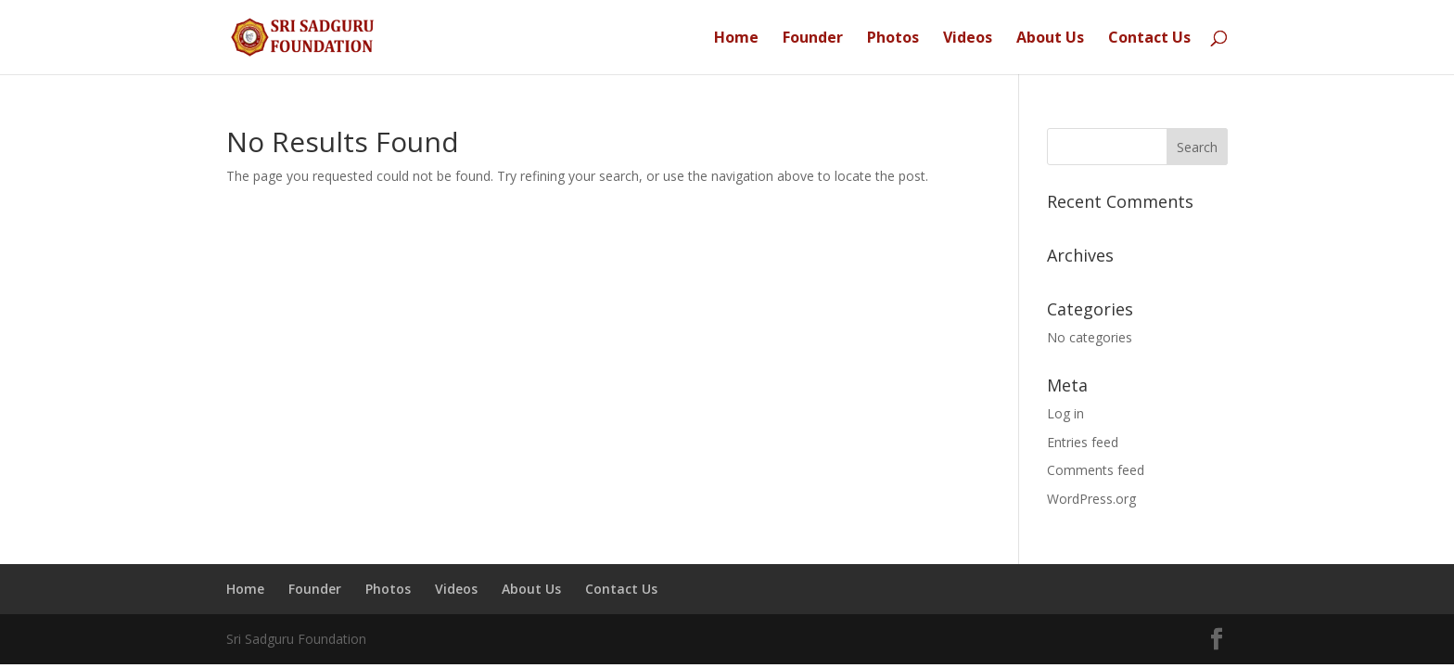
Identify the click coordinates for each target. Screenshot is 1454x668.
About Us (1050, 39)
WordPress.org (1091, 498)
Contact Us (1149, 39)
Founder (813, 39)
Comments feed (1095, 470)
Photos (893, 39)
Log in (1065, 413)
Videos (967, 39)
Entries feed (1082, 442)
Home (736, 39)
